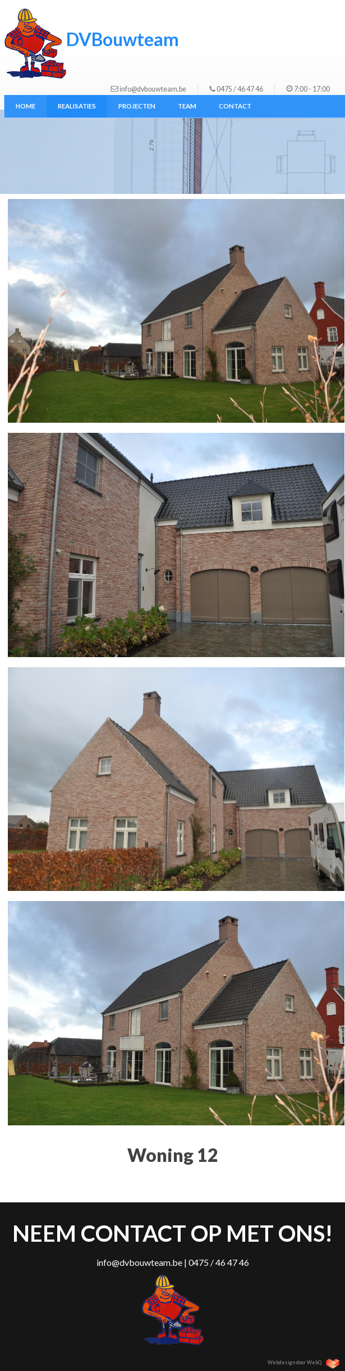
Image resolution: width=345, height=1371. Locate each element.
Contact (235, 106)
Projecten (136, 106)
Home (25, 106)
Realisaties (77, 106)
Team (187, 106)
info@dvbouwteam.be (152, 89)
